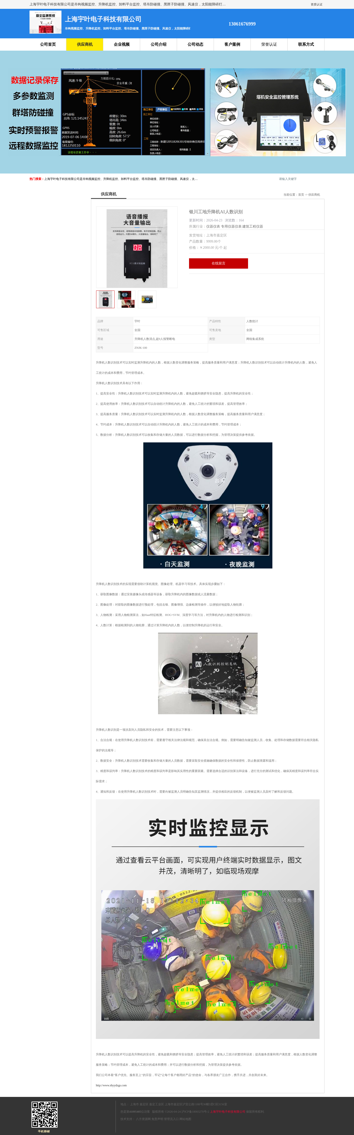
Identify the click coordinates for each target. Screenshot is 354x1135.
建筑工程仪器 (252, 226)
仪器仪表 (213, 226)
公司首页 (48, 44)
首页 (301, 194)
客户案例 (232, 44)
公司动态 (195, 44)
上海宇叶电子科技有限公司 (227, 1111)
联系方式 (306, 44)
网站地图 (185, 1119)
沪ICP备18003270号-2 (195, 1111)
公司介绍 (158, 44)
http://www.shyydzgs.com (111, 1085)
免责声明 (157, 1119)
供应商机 (85, 44)
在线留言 (218, 263)
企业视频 (122, 44)
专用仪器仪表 (231, 226)
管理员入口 (171, 1119)
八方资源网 (143, 1119)
